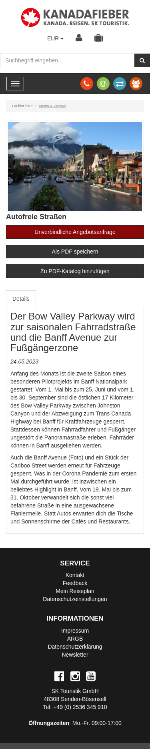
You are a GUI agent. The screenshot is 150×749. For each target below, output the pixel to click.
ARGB (75, 638)
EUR (55, 38)
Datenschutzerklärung (75, 646)
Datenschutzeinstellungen (75, 599)
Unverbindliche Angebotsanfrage (74, 232)
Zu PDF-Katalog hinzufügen (75, 271)
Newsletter (75, 654)
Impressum (75, 630)
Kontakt (75, 575)
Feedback (75, 583)
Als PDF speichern (75, 251)
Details (21, 299)
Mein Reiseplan (75, 591)
